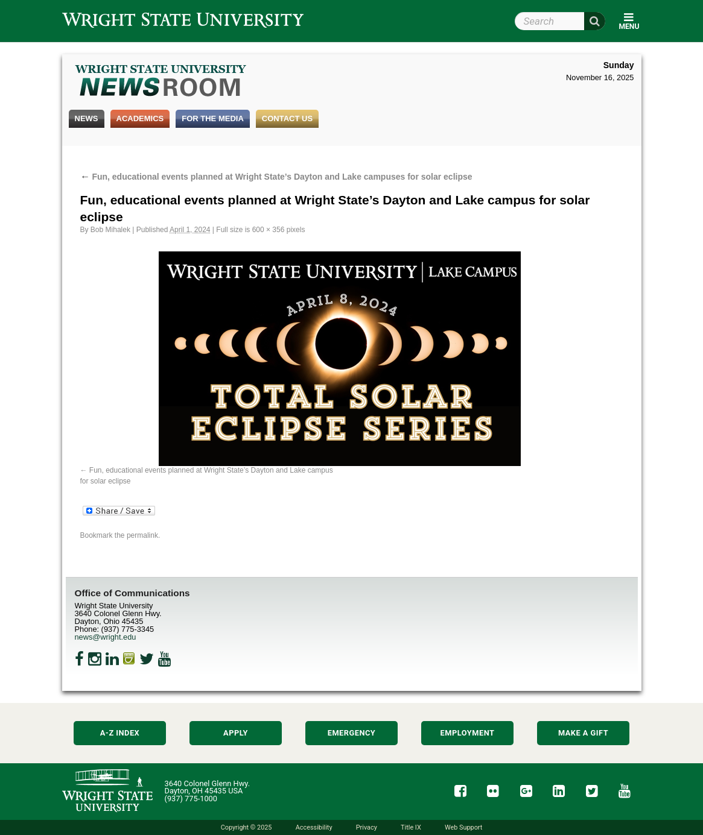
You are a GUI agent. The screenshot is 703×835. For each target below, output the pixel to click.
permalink (142, 535)
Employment (468, 732)
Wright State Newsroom (161, 82)
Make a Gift (583, 732)
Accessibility (314, 827)
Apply (235, 732)
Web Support (463, 827)
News (86, 118)
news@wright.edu (105, 636)
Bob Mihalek (110, 229)
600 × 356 (268, 229)
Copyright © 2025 (246, 827)
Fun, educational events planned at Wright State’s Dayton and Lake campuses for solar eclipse (276, 176)
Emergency (352, 732)
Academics (140, 118)
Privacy (366, 827)
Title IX (411, 827)
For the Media (213, 118)
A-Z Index (120, 732)
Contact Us (287, 118)
